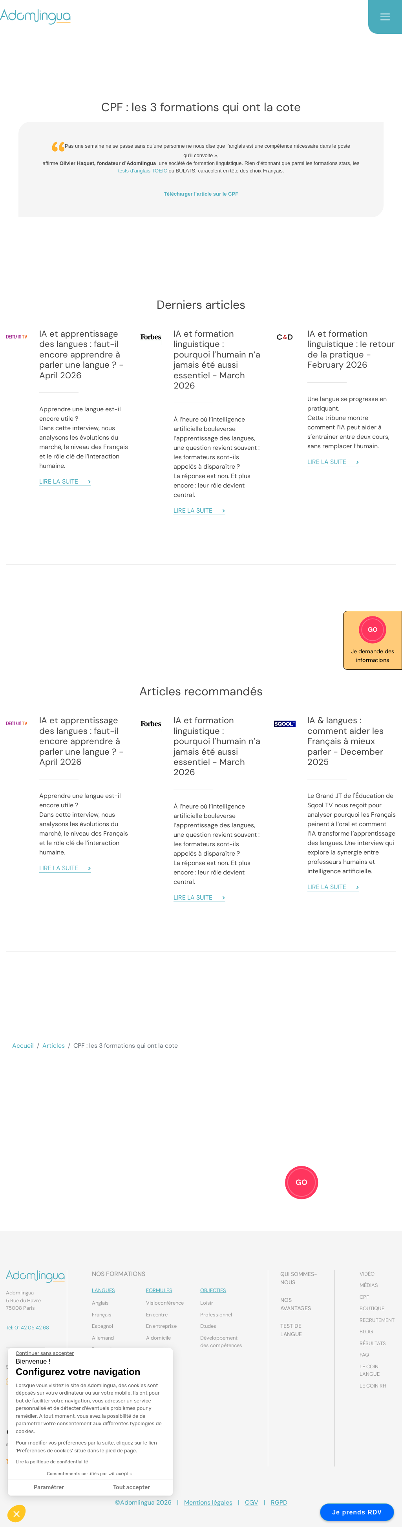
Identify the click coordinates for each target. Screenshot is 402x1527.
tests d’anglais (135, 171)
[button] (16, 1513)
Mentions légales (208, 1502)
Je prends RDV (357, 1512)
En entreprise (161, 1326)
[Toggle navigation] (385, 17)
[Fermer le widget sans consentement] (44, 1353)
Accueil (23, 1045)
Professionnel (216, 1314)
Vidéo (367, 1273)
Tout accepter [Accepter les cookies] (131, 1487)
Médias (369, 1285)
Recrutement (377, 1320)
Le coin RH (373, 1385)
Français (101, 1314)
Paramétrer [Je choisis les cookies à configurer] (48, 1487)
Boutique (372, 1308)
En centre (157, 1314)
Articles (53, 1045)
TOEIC (159, 171)
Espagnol (102, 1326)
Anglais (100, 1303)
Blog (366, 1331)
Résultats (373, 1343)
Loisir (206, 1303)
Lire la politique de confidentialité (51, 1462)
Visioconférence (165, 1303)
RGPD (279, 1502)
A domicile (158, 1338)
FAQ (364, 1354)
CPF (364, 1297)
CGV (251, 1502)
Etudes (208, 1326)
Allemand (103, 1338)
